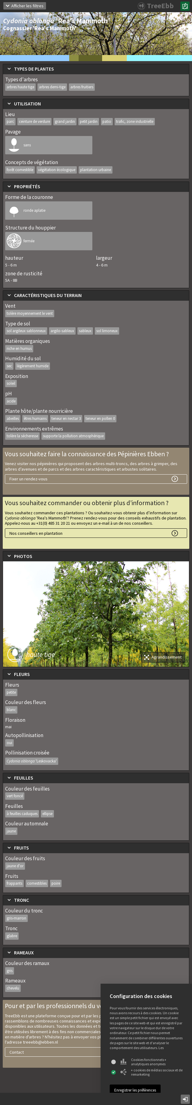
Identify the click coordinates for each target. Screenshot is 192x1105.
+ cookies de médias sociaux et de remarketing (151, 1072)
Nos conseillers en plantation (35, 533)
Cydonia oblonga (32, 761)
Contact (16, 1052)
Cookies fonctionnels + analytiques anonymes (143, 1062)
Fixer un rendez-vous (28, 479)
